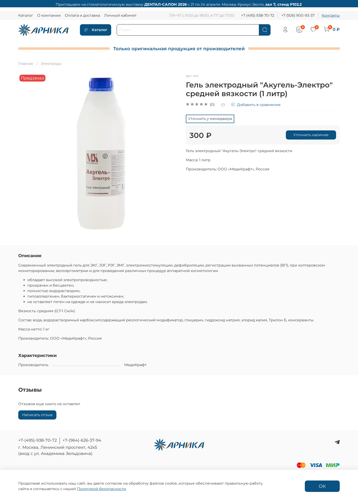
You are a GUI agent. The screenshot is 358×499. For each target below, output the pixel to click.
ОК (322, 486)
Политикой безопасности (101, 489)
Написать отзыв (37, 415)
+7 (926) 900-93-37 (298, 15)
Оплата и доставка (82, 15)
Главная (25, 63)
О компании (49, 15)
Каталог (25, 15)
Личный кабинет (120, 15)
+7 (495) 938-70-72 (257, 15)
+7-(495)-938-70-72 (37, 440)
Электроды (51, 63)
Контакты (331, 15)
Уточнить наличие (311, 135)
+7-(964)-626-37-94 (82, 440)
